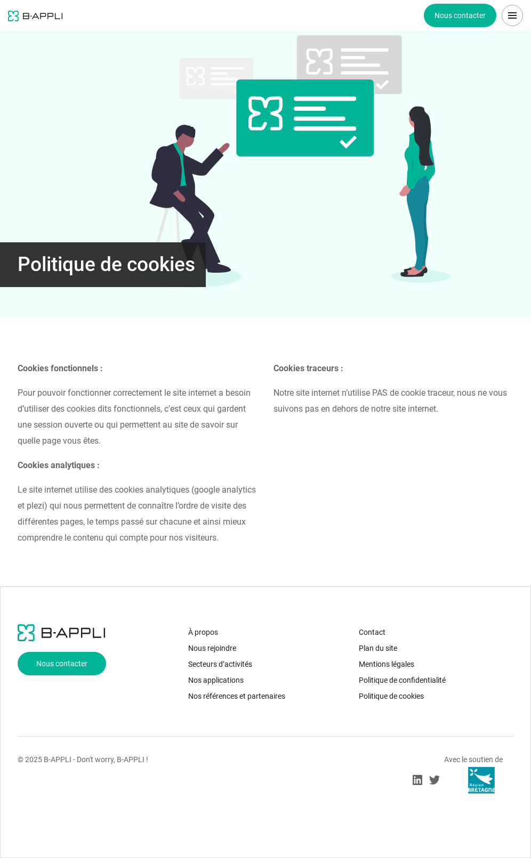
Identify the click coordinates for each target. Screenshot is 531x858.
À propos (203, 632)
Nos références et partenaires (236, 696)
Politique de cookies (391, 696)
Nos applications (216, 680)
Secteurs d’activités (220, 664)
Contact (372, 632)
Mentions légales (386, 664)
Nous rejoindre (212, 648)
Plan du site (378, 648)
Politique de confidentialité (402, 680)
